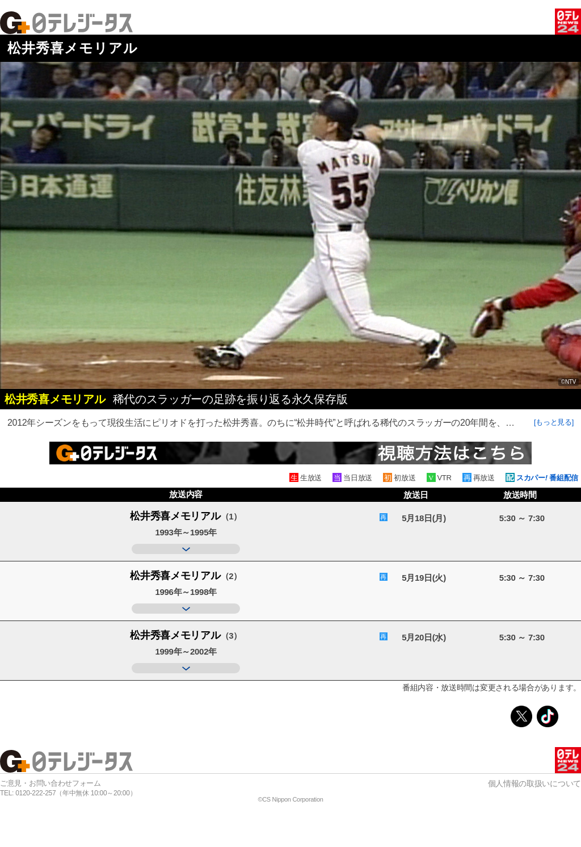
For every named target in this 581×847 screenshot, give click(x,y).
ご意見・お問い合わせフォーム (50, 783)
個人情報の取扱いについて (534, 783)
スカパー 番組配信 (547, 477)
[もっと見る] (554, 422)
